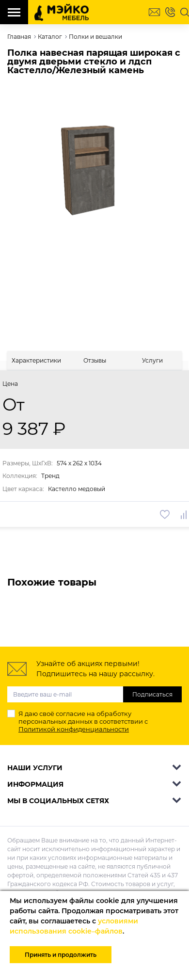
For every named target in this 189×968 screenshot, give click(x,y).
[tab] (36, 360)
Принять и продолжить (60, 954)
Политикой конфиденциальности (73, 729)
